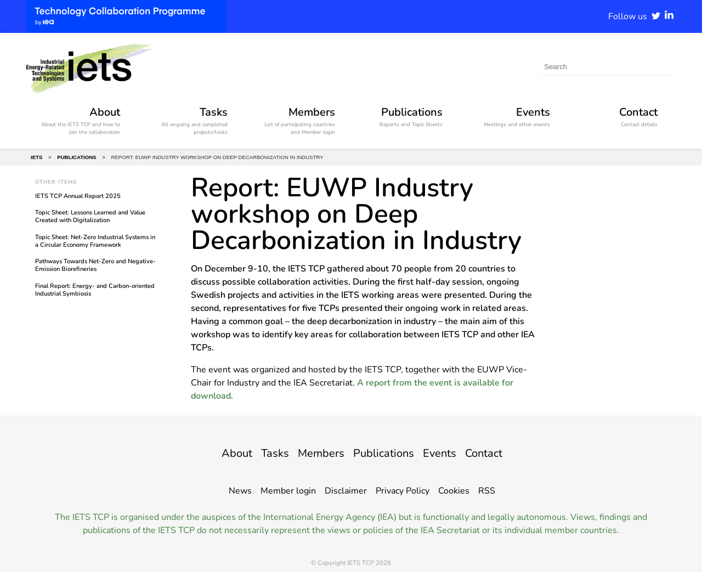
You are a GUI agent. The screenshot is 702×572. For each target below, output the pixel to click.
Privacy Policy (402, 491)
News (240, 491)
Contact (503, 452)
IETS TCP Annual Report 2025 (78, 196)
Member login (288, 491)
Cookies (453, 491)
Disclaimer (346, 491)
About (217, 452)
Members (314, 452)
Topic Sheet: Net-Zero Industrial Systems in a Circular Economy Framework (95, 241)
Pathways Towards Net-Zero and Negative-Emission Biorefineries (95, 265)
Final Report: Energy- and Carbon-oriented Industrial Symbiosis (95, 290)
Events (452, 452)
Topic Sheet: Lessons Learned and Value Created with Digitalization (90, 216)
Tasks (260, 452)
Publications (387, 452)
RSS (486, 491)
